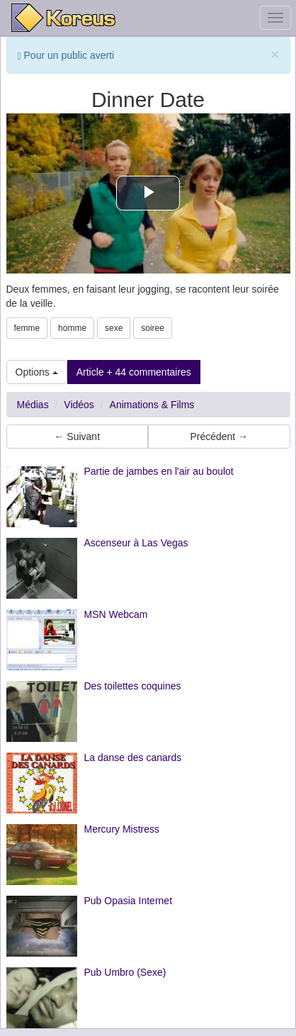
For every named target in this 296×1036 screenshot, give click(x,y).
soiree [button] (152, 328)
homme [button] (72, 328)
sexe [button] (114, 328)
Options (37, 372)
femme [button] (27, 328)
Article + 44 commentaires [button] (133, 372)
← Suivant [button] (77, 436)
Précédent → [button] (219, 436)
